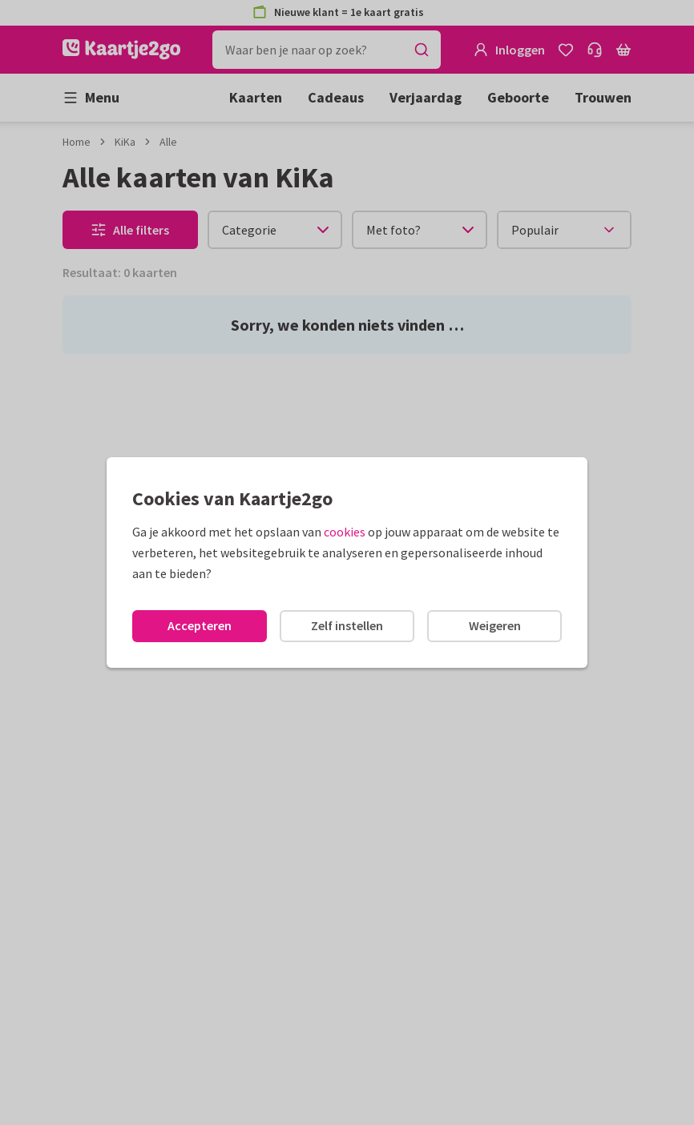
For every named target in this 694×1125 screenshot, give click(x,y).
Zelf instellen (347, 625)
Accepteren (199, 625)
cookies (344, 532)
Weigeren (495, 625)
